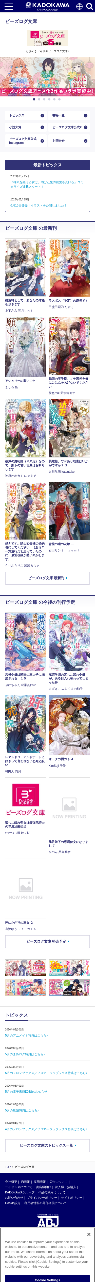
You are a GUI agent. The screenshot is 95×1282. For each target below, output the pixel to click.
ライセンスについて (18, 1187)
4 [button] (50, 99)
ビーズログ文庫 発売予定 (46, 941)
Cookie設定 (13, 1203)
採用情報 (40, 1182)
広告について (58, 1182)
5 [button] (55, 99)
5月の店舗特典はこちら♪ (22, 1110)
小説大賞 (15, 127)
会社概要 (11, 1182)
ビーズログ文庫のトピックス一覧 (46, 1145)
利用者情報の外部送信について (45, 1203)
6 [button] (60, 99)
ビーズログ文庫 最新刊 (46, 578)
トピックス (16, 115)
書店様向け (43, 1187)
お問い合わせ (14, 1198)
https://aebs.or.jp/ (16, 1260)
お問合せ (58, 140)
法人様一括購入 (65, 1187)
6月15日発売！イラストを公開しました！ (38, 205)
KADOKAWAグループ (19, 1192)
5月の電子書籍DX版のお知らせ (26, 1091)
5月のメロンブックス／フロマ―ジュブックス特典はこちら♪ (46, 1073)
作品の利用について (52, 1192)
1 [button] (35, 99)
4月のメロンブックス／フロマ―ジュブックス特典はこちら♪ (46, 1129)
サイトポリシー (71, 1198)
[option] (47, 76)
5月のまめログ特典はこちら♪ (25, 1054)
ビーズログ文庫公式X (67, 127)
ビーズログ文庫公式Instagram (22, 140)
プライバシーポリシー (42, 1198)
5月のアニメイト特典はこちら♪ (26, 1035)
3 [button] (45, 99)
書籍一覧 (58, 115)
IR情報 (25, 1182)
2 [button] (40, 99)
